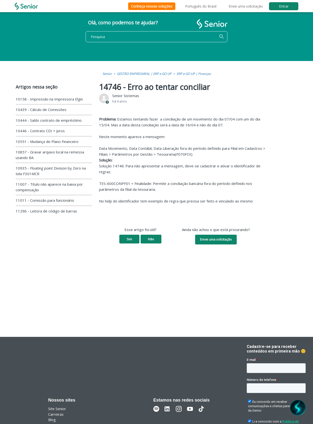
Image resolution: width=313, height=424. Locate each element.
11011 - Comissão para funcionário (45, 200)
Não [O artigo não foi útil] (151, 239)
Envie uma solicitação (246, 6)
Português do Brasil (200, 6)
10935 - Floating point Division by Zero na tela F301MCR (51, 171)
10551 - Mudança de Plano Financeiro (47, 141)
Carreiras (56, 414)
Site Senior (57, 408)
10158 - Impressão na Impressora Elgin (49, 99)
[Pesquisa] (156, 36)
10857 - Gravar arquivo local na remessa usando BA (50, 155)
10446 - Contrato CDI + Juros (40, 130)
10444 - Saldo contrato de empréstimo (49, 120)
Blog (52, 419)
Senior (107, 73)
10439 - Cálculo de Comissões (41, 109)
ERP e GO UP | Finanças (194, 73)
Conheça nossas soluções (151, 6)
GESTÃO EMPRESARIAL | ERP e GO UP (144, 73)
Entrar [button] (284, 6)
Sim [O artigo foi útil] (129, 239)
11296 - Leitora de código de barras (46, 211)
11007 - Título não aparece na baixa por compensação (49, 187)
